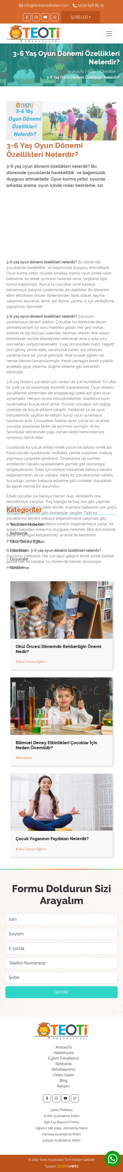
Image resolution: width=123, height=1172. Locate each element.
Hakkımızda (64, 1053)
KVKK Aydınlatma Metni (61, 1116)
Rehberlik (64, 1064)
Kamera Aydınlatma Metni (61, 1134)
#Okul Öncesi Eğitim (31, 662)
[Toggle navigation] (109, 33)
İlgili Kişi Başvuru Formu (61, 1122)
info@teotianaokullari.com (46, 5)
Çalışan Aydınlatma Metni (61, 1140)
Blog (92, 71)
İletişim (63, 1086)
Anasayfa (76, 71)
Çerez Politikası (61, 1110)
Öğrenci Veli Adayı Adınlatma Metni (61, 1128)
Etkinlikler (107, 71)
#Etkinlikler (24, 758)
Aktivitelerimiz (63, 1069)
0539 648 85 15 (91, 5)
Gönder (61, 991)
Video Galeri (63, 1075)
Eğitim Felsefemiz (63, 1058)
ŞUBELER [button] (79, 17)
